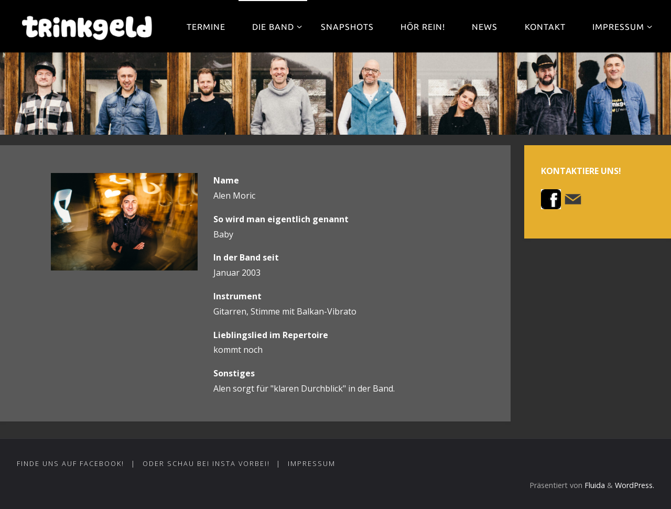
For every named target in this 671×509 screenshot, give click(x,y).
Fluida (593, 485)
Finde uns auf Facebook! (70, 463)
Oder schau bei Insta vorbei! (206, 463)
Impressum (312, 463)
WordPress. (634, 485)
